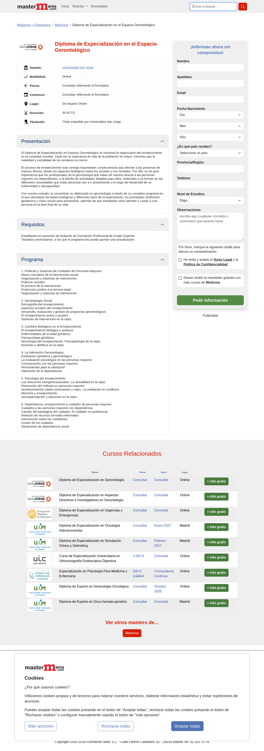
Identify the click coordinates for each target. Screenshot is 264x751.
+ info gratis (216, 481)
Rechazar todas (115, 726)
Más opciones (40, 726)
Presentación (35, 141)
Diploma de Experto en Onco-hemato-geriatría (93, 601)
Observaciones (189, 210)
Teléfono (183, 178)
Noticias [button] (78, 6)
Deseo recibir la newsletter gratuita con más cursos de (212, 280)
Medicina (132, 633)
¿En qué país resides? (194, 146)
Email (181, 93)
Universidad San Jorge (78, 67)
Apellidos (184, 77)
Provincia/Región (190, 162)
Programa (32, 259)
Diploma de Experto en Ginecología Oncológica (94, 586)
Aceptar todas (187, 726)
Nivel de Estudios (190, 194)
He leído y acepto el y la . (211, 262)
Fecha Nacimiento (191, 108)
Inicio (65, 6)
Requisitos (32, 224)
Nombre (183, 61)
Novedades (99, 6)
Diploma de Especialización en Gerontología (91, 480)
